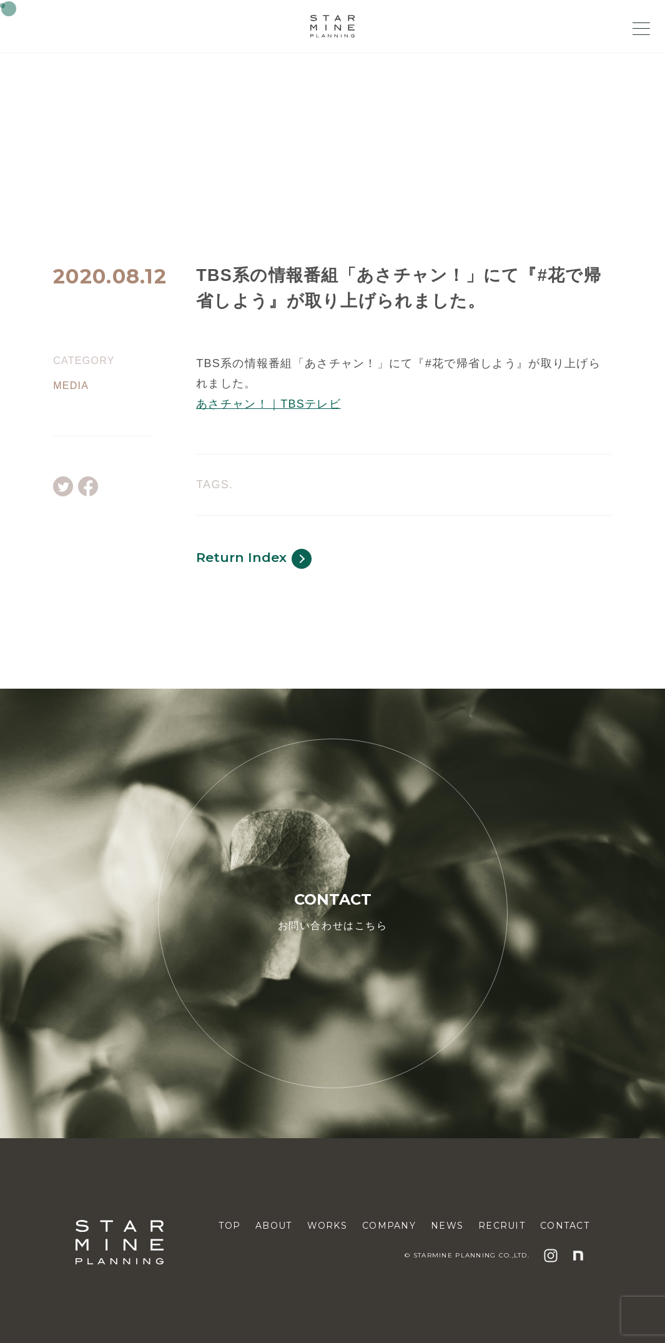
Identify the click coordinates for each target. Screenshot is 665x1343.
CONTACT (564, 1225)
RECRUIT (501, 1225)
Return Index (254, 559)
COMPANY (389, 1225)
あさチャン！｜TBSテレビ (268, 404)
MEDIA (71, 386)
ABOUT (273, 1225)
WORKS (327, 1225)
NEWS (447, 1225)
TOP (229, 1225)
